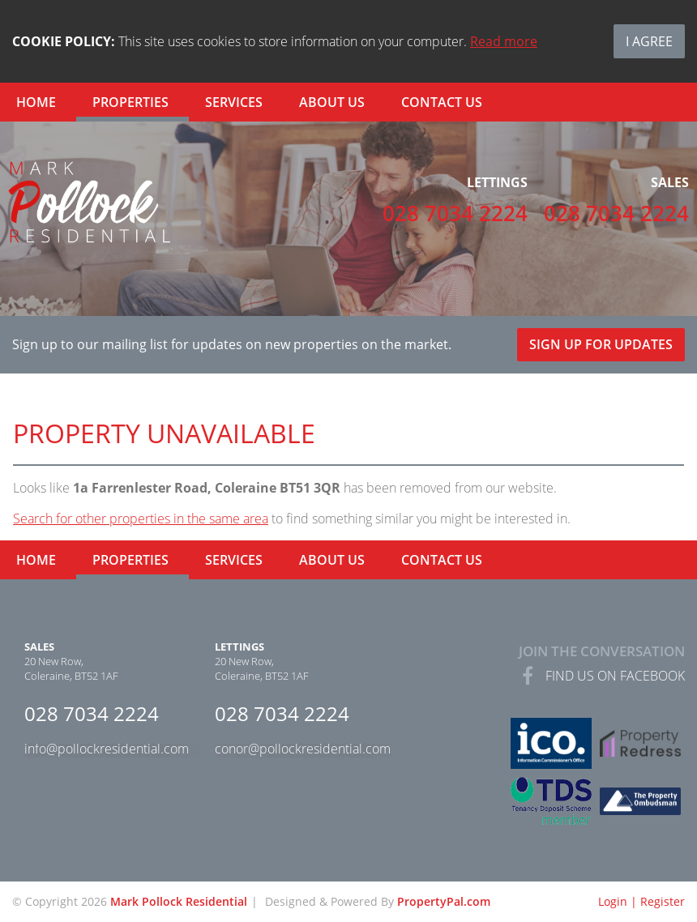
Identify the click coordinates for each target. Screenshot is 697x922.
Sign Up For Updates (601, 344)
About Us (332, 102)
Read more (503, 41)
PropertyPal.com (443, 901)
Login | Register (641, 901)
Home (36, 102)
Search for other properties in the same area (140, 518)
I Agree (649, 41)
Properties (130, 102)
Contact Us (441, 102)
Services (234, 102)
